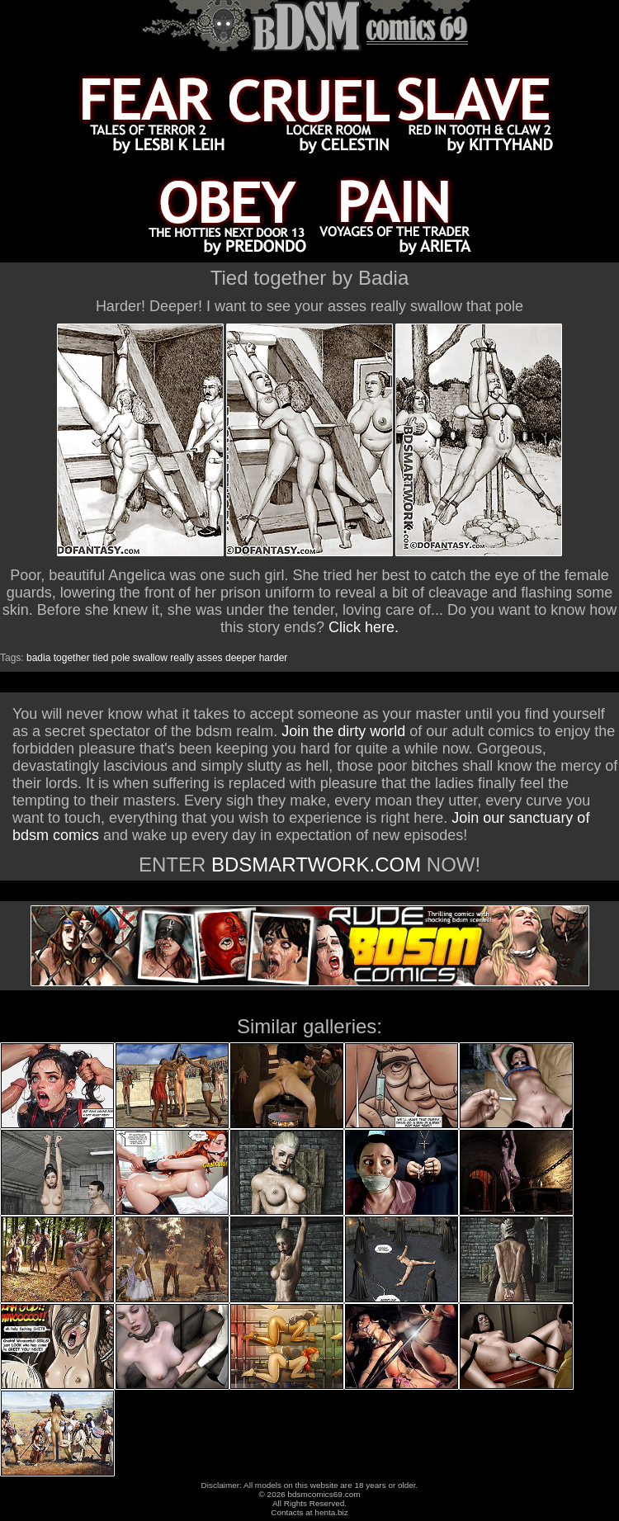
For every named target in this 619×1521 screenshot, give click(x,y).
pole (120, 658)
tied (100, 658)
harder (273, 658)
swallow (150, 658)
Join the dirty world (343, 731)
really (182, 658)
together (72, 658)
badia (38, 658)
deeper (240, 658)
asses (209, 658)
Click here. (363, 627)
